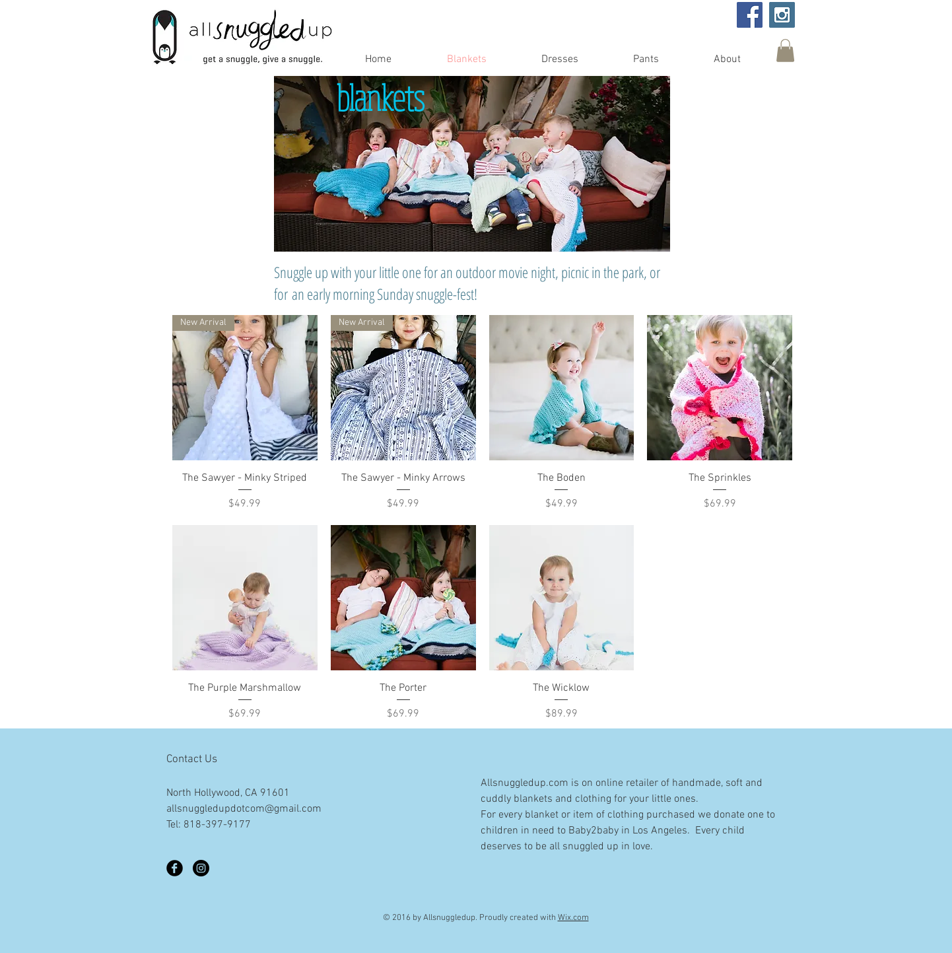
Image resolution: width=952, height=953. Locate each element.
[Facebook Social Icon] (750, 15)
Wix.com (573, 918)
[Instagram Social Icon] (782, 15)
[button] (785, 50)
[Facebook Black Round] (174, 868)
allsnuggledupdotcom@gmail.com (244, 809)
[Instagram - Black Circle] (201, 868)
